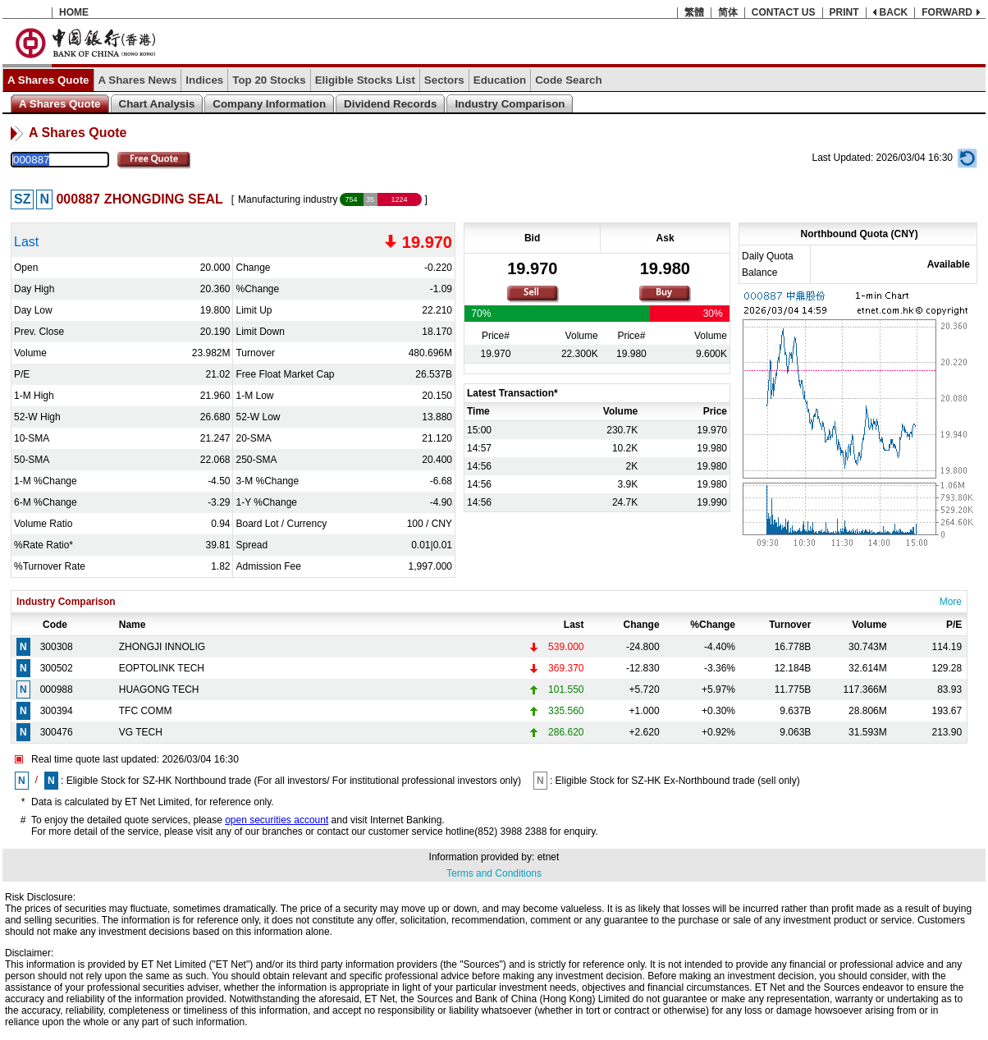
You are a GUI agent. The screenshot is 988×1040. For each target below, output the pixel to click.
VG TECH (140, 732)
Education (499, 80)
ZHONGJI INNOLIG (162, 647)
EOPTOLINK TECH (161, 668)
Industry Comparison (510, 104)
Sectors (444, 80)
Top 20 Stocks (268, 80)
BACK (894, 12)
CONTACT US (784, 12)
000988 (56, 689)
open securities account (276, 820)
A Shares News (137, 80)
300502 (56, 668)
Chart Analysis (157, 104)
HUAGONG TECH (159, 689)
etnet (548, 857)
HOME (74, 12)
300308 (56, 647)
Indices (204, 80)
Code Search (568, 80)
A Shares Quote (48, 80)
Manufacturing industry (287, 199)
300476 (56, 732)
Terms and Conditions (494, 873)
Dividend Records (390, 104)
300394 (56, 711)
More (951, 601)
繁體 (694, 12)
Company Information (269, 104)
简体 (728, 12)
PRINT (844, 12)
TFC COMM (145, 711)
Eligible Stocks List (365, 80)
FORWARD (947, 12)
